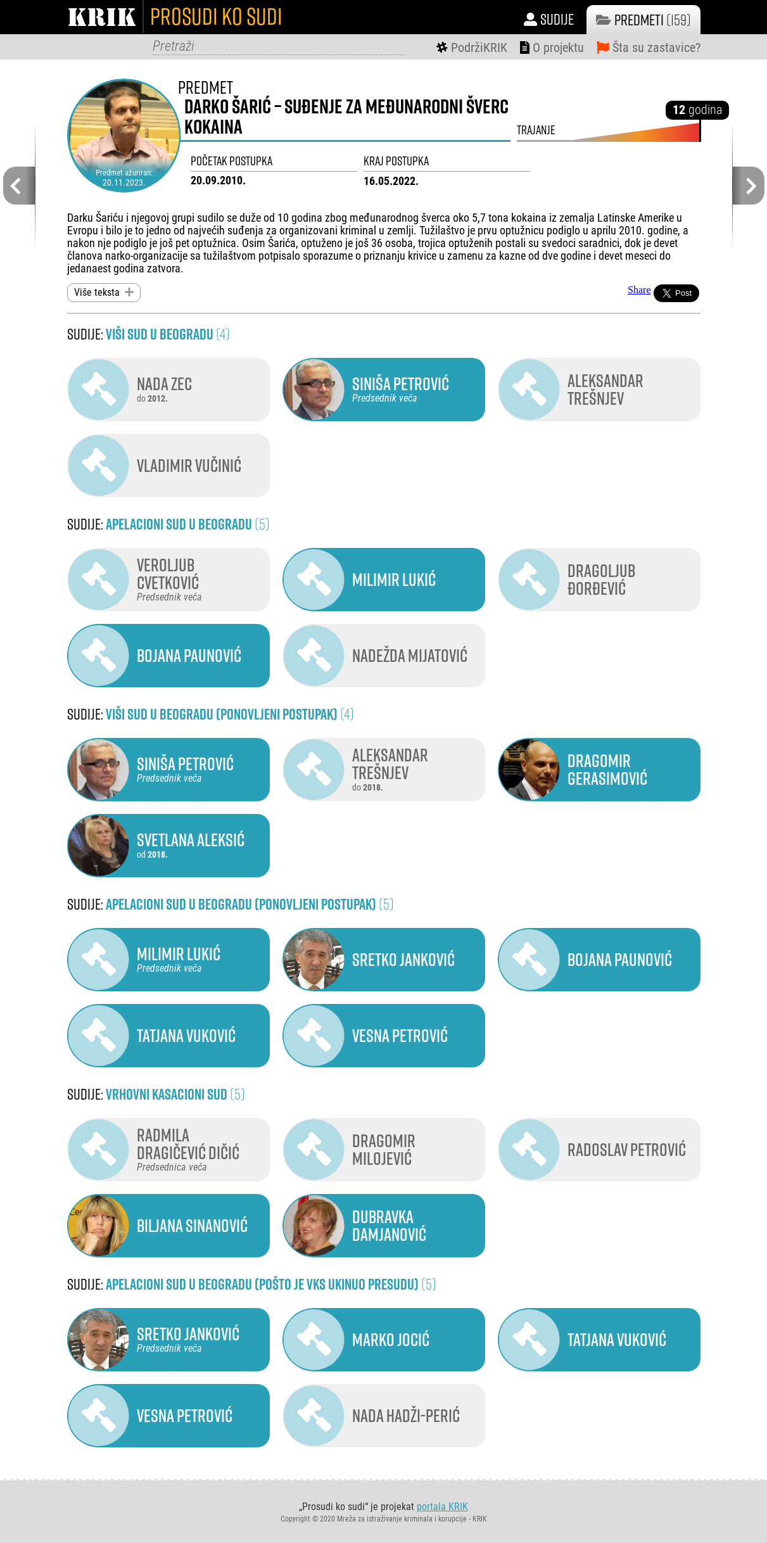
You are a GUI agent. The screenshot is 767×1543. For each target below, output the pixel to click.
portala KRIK (442, 1506)
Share (639, 289)
